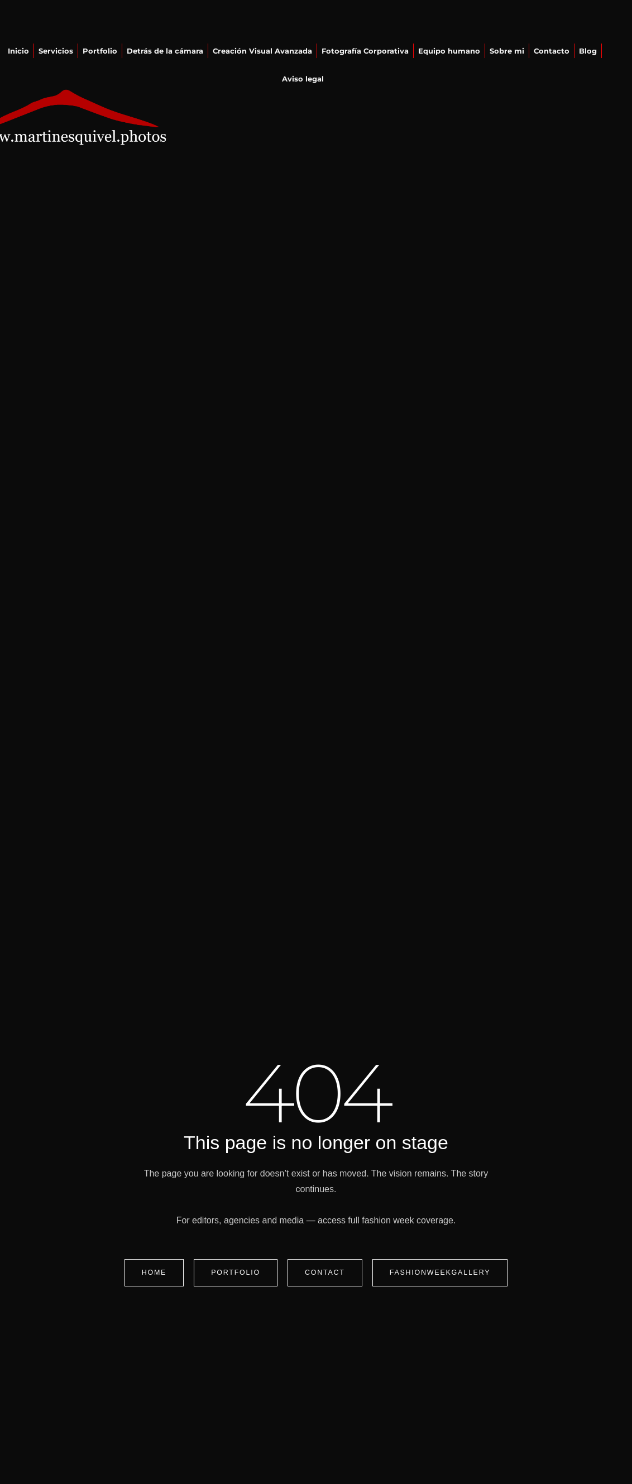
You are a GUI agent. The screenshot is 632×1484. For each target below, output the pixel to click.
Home (154, 1272)
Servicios (56, 50)
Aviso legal (303, 78)
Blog (588, 50)
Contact (325, 1272)
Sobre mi (507, 50)
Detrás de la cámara (165, 50)
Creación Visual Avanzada (262, 50)
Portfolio (100, 50)
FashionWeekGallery (440, 1272)
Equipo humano (449, 50)
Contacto (551, 50)
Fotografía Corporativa (365, 50)
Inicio (18, 50)
